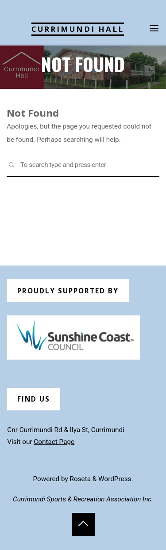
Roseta (79, 479)
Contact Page (54, 442)
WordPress (114, 479)
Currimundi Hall (77, 29)
